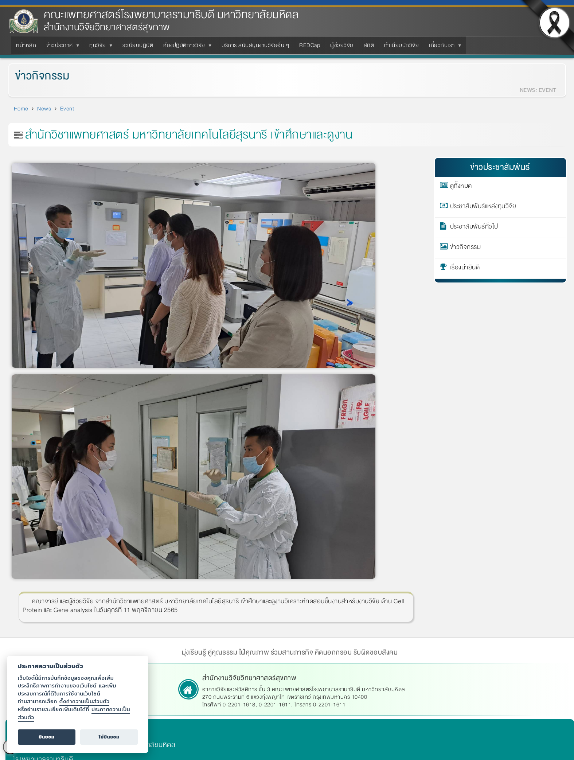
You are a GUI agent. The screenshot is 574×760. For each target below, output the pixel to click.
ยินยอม (46, 737)
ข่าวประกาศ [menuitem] (61, 47)
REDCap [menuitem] (309, 45)
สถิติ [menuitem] (369, 45)
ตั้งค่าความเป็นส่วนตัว (84, 701)
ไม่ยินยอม (109, 737)
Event (67, 108)
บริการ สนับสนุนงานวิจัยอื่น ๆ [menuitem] (255, 45)
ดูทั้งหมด (461, 187)
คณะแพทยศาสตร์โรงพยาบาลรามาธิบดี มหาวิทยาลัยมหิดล (171, 15)
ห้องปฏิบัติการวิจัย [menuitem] (185, 47)
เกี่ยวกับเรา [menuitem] (443, 47)
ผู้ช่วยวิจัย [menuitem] (342, 45)
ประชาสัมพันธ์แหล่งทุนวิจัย (483, 207)
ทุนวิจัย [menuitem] (99, 47)
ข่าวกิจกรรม (36, 76)
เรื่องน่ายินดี (465, 268)
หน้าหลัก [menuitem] (26, 45)
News (44, 108)
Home (21, 108)
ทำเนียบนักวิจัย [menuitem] (401, 45)
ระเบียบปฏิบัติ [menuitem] (137, 45)
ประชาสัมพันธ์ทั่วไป (474, 227)
